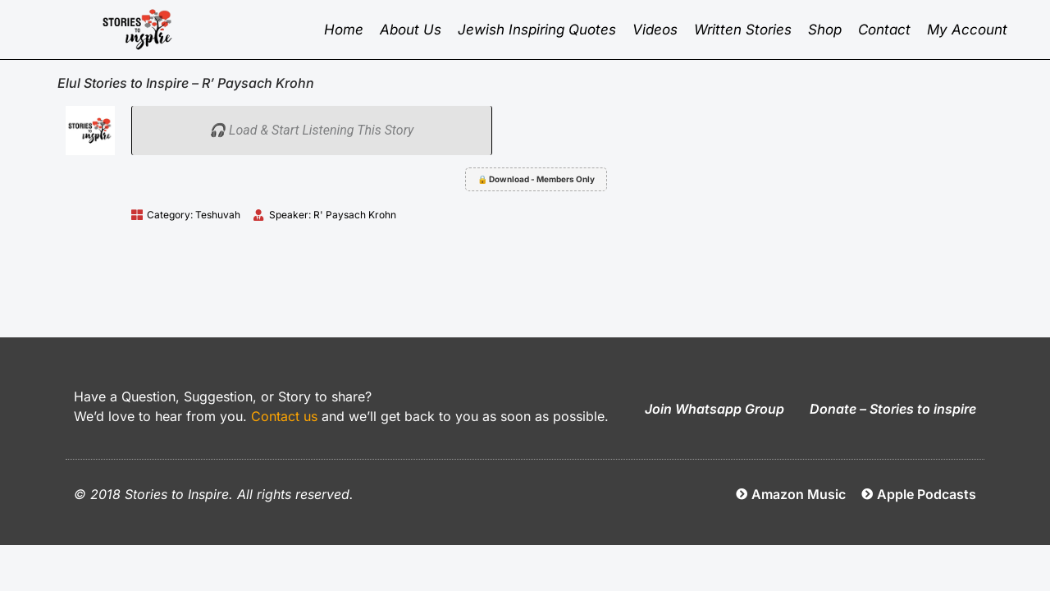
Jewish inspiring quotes (537, 29)
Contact (884, 29)
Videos (655, 29)
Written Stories (743, 29)
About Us (410, 29)
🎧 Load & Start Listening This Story (311, 130)
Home (343, 29)
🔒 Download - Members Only (536, 179)
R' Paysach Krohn (354, 214)
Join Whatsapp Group (714, 409)
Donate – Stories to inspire (893, 409)
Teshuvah (217, 214)
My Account (967, 29)
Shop (825, 29)
